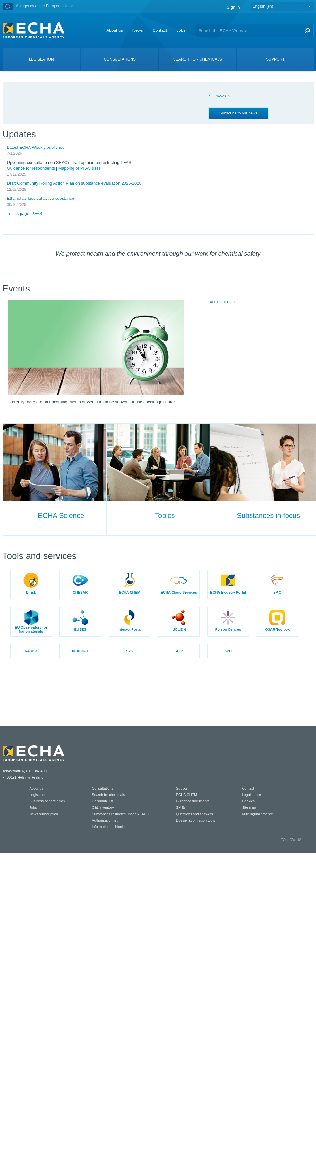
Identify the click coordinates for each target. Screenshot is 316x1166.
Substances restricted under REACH (120, 814)
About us (114, 30)
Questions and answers (194, 814)
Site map (249, 807)
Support (182, 788)
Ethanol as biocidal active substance (40, 198)
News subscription (44, 814)
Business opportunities (47, 801)
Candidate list (102, 801)
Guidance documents (192, 801)
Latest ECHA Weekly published (36, 147)
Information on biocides (110, 827)
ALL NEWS (217, 96)
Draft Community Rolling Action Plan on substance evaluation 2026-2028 (74, 183)
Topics (165, 515)
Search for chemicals (108, 795)
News (137, 30)
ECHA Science (61, 515)
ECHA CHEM (186, 795)
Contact (159, 30)
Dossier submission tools (195, 820)
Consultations (102, 788)
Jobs (180, 30)
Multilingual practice (257, 814)
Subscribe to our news (238, 113)
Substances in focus (268, 515)
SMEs (180, 807)
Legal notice (251, 795)
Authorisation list (105, 820)
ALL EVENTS (220, 302)
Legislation (38, 795)
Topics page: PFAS (24, 213)
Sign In (233, 7)
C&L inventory (103, 807)
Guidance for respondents (31, 168)
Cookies (248, 801)
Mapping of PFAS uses (79, 168)
